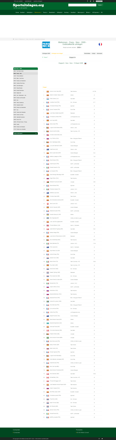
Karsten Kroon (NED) (54, 257)
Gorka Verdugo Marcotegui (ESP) (57, 174)
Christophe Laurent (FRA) (55, 395)
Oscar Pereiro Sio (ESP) (55, 250)
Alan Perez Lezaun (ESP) (55, 391)
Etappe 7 (46, 57)
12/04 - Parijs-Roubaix (18, 88)
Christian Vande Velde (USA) (56, 134)
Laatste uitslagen (38, 1)
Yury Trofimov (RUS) (54, 138)
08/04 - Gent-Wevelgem (18, 85)
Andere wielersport (25, 133)
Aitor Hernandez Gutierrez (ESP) (56, 199)
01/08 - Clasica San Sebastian (20, 112)
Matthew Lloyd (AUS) (54, 192)
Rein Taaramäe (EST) (54, 218)
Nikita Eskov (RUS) (54, 290)
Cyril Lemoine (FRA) (54, 308)
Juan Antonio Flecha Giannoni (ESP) (57, 236)
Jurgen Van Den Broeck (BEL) (56, 127)
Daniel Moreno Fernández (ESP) (56, 370)
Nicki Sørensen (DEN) (54, 373)
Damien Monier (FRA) (54, 409)
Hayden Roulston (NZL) (55, 315)
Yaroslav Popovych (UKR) (55, 214)
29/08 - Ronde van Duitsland (19, 126)
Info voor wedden (18, 1)
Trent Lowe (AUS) (53, 247)
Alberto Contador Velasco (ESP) (56, 95)
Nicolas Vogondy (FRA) (55, 352)
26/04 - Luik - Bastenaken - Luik (20, 95)
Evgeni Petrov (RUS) (54, 178)
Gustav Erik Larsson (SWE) (55, 301)
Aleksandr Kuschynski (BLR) (56, 181)
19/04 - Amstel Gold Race (19, 90)
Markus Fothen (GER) (54, 344)
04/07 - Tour (16, 109)
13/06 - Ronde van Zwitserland (20, 107)
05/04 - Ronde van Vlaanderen (20, 80)
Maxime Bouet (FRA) (54, 185)
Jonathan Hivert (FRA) (54, 102)
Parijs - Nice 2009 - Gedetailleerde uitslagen (35, 39)
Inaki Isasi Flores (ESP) (55, 326)
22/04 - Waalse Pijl (17, 92)
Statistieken (87, 53)
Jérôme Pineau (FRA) (54, 254)
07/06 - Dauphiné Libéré (18, 104)
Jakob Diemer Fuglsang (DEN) (56, 228)
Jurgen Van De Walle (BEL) (55, 355)
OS (101, 12)
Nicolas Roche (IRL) (54, 413)
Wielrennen (38, 12)
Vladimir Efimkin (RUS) (55, 286)
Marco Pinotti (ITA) (54, 261)
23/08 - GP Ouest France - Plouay (20, 121)
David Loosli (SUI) (54, 203)
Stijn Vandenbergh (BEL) (55, 239)
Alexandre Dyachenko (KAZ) (56, 323)
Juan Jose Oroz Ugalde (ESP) (56, 221)
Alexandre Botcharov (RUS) (55, 294)
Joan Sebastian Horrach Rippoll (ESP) (58, 384)
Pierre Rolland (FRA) (54, 160)
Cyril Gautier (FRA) (54, 171)
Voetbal (22, 12)
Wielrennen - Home (18, 65)
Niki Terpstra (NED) (54, 406)
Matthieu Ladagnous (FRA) (55, 156)
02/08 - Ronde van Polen (18, 114)
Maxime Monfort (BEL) (55, 131)
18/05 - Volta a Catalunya (19, 102)
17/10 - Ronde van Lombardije (20, 129)
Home (17, 12)
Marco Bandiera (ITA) (54, 243)
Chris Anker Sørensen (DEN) (56, 330)
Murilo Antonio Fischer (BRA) (56, 337)
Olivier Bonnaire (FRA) (54, 304)
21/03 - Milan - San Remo (19, 78)
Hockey (66, 12)
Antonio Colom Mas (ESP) (55, 91)
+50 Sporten (95, 12)
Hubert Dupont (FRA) (54, 163)
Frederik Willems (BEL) (55, 333)
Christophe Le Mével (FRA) (55, 116)
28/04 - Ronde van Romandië (19, 97)
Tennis (45, 12)
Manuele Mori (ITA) (54, 283)
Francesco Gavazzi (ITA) (55, 189)
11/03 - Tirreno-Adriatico (18, 75)
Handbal (73, 12)
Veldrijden (29, 12)
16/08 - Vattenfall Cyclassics (19, 117)
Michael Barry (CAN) (54, 377)
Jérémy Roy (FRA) (54, 312)
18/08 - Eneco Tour (17, 119)
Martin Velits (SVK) (54, 348)
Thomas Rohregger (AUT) (55, 381)
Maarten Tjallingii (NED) (55, 272)
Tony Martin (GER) (54, 265)
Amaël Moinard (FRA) (54, 362)
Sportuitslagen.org (19, 5)
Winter (88, 12)
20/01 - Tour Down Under (19, 71)
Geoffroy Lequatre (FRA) (55, 417)
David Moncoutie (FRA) (55, 341)
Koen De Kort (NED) (54, 268)
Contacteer (17, 432)
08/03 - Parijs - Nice (18, 73)
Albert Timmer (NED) (54, 402)
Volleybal (59, 12)
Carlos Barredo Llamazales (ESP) (57, 359)
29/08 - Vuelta (16, 124)
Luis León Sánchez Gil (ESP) (56, 145)
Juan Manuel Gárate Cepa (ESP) (56, 113)
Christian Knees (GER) (54, 196)
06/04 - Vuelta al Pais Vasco (19, 83)
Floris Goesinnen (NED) (55, 276)
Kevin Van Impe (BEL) (54, 366)
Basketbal (52, 12)
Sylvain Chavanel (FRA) (55, 109)
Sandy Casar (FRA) (54, 124)
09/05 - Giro (16, 100)
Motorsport (81, 12)
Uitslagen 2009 (46, 53)
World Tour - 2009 (25, 68)
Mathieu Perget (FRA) (54, 232)
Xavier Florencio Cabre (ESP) (56, 279)
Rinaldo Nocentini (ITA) (55, 167)
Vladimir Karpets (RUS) (55, 388)
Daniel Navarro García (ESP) (56, 319)
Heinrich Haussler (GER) (55, 207)
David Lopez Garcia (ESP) (55, 152)
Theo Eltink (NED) (54, 399)
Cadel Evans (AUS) (54, 149)
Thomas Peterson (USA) (55, 225)
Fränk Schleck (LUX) (54, 98)
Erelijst (93, 53)
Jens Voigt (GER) (53, 120)
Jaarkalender (28, 1)
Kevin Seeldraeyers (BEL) (55, 142)
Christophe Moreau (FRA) (55, 105)
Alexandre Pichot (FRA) (55, 297)
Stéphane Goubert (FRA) (55, 210)
